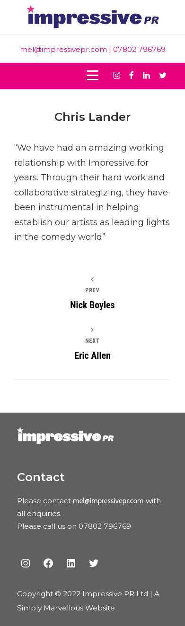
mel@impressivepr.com (63, 49)
